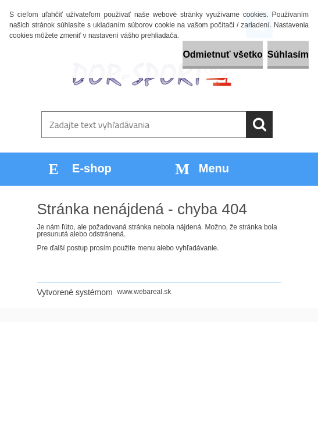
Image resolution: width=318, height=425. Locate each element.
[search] (259, 124)
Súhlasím (288, 54)
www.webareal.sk (144, 292)
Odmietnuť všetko (222, 54)
